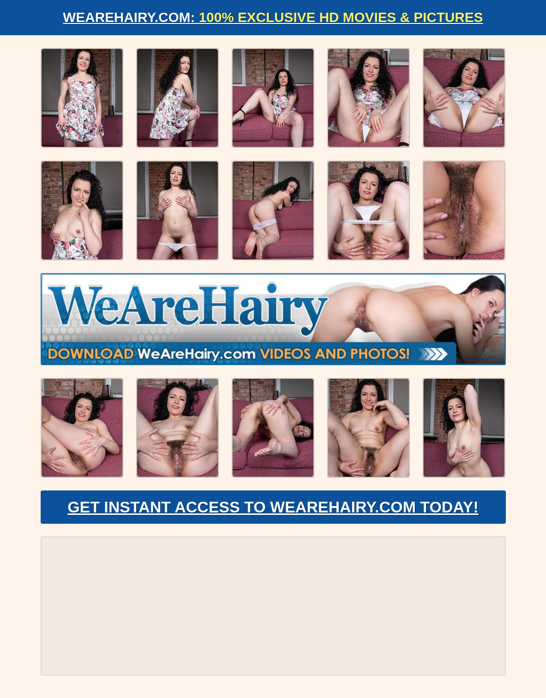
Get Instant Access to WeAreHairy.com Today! (273, 507)
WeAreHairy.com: (273, 17)
